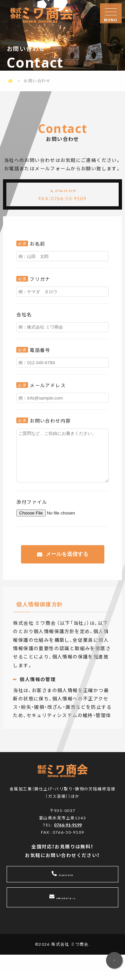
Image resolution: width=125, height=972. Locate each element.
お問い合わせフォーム (66, 914)
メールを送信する (67, 570)
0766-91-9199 (68, 193)
